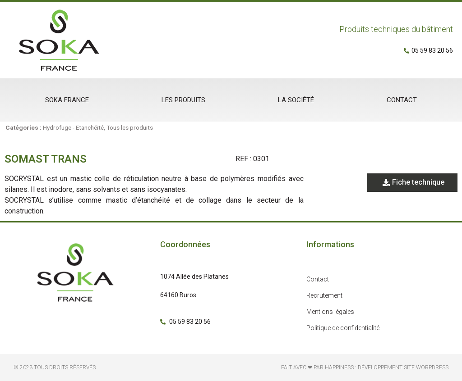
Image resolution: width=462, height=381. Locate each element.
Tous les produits (129, 127)
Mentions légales (330, 311)
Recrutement (324, 295)
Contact (402, 100)
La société (296, 100)
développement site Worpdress (403, 367)
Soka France (67, 100)
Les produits (183, 100)
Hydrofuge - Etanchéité (73, 127)
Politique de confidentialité (342, 327)
